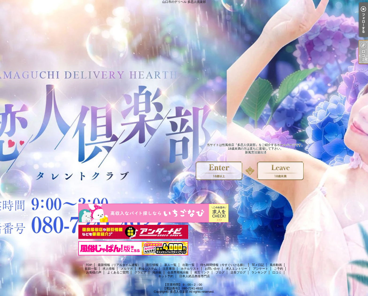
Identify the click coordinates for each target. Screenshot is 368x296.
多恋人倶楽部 (179, 291)
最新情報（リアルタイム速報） (119, 265)
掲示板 (156, 272)
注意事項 (169, 268)
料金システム (148, 268)
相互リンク (202, 272)
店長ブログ (238, 272)
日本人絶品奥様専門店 (194, 276)
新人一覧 (170, 265)
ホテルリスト (190, 268)
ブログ (220, 272)
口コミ (277, 272)
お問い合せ (212, 268)
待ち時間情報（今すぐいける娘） (223, 265)
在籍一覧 (91, 268)
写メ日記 (258, 265)
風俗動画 (276, 265)
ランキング (259, 272)
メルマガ (127, 268)
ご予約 (278, 268)
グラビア (140, 272)
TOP (89, 265)
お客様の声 (93, 272)
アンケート (260, 268)
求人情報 (109, 268)
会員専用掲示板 (178, 272)
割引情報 (152, 265)
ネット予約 (165, 276)
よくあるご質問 (118, 272)
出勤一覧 (188, 265)
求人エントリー (236, 268)
